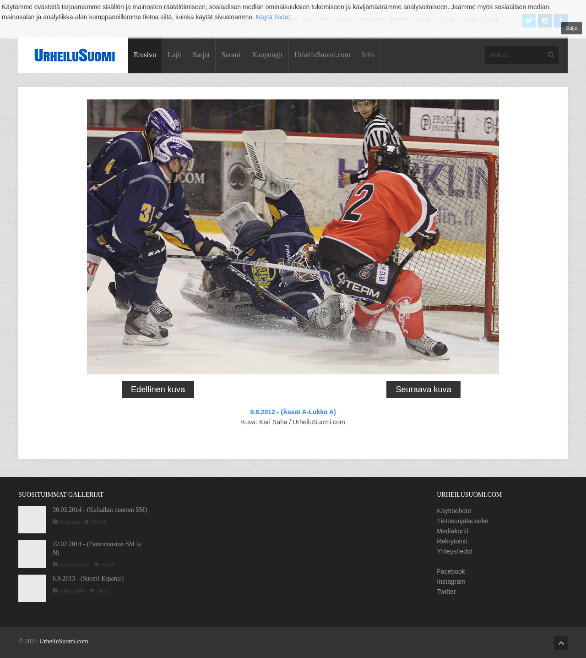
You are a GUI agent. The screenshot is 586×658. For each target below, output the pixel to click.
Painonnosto (74, 564)
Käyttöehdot (454, 511)
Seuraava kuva (423, 389)
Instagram (451, 581)
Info (368, 55)
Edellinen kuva (158, 389)
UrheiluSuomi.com (322, 55)
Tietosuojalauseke (462, 521)
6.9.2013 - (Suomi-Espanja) (88, 578)
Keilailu (69, 521)
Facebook (451, 571)
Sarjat (201, 55)
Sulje (571, 28)
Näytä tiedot (273, 17)
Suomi (230, 55)
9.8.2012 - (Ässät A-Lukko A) (293, 412)
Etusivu (145, 55)
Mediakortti (452, 531)
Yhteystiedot (454, 551)
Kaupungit (267, 55)
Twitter (446, 591)
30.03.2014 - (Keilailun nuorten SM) (100, 509)
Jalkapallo (72, 590)
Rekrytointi (452, 541)
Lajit (174, 55)
